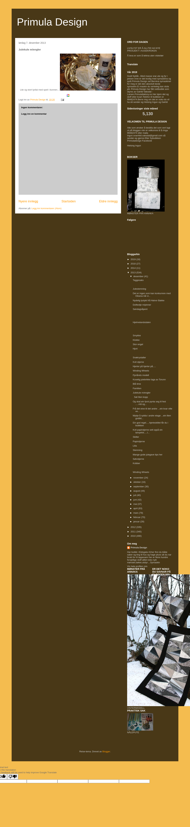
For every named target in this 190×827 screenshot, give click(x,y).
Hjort (135, 348)
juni (135, 499)
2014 (133, 268)
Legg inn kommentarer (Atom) (46, 208)
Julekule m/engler (141, 392)
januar (136, 521)
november (138, 477)
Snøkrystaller (139, 357)
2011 (133, 531)
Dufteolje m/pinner (142, 304)
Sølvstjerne (138, 459)
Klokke (136, 340)
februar (137, 517)
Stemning (137, 450)
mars (136, 513)
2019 (133, 259)
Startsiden (68, 201)
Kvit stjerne (138, 362)
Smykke (137, 335)
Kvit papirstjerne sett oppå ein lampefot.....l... (147, 431)
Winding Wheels (141, 370)
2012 (133, 527)
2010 (133, 536)
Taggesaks (138, 280)
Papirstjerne (139, 441)
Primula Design (52, 22)
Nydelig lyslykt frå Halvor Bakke (149, 300)
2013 (133, 272)
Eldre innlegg (108, 201)
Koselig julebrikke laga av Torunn (149, 379)
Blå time (137, 384)
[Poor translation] (12, 776)
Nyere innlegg (28, 201)
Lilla (135, 445)
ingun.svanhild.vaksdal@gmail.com (144, 135)
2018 (133, 263)
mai (135, 504)
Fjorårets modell (141, 375)
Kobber (136, 463)
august (137, 491)
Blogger (106, 751)
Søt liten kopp (140, 397)
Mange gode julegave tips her (148, 454)
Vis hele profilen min (137, 566)
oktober (137, 482)
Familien (137, 388)
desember (138, 276)
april (135, 508)
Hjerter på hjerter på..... (144, 366)
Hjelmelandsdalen (142, 322)
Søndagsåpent (140, 309)
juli (135, 495)
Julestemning (139, 289)
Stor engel (138, 344)
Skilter (136, 437)
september (139, 486)
